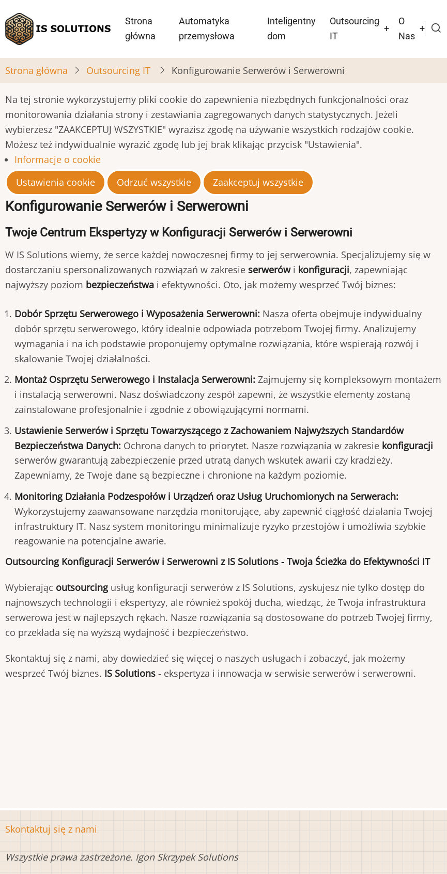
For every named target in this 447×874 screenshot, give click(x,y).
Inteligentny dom (291, 28)
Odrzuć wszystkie (154, 182)
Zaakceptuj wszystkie (258, 182)
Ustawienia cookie (55, 182)
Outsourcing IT (354, 28)
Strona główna (140, 28)
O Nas (406, 28)
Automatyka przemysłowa (207, 28)
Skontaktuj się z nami (51, 829)
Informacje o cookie (57, 159)
